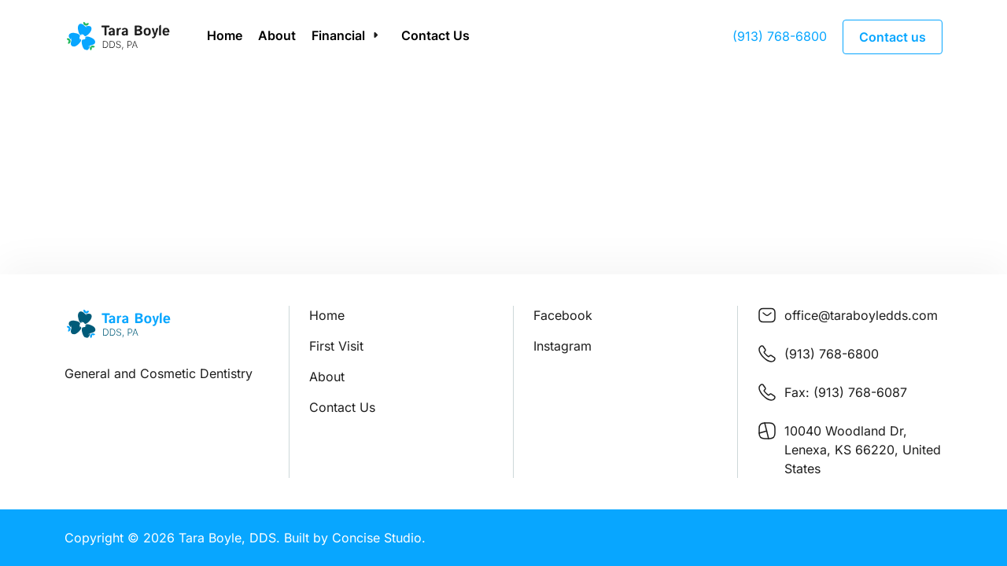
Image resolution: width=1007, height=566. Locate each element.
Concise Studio (377, 538)
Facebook (562, 315)
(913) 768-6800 (779, 36)
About (277, 35)
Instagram (562, 346)
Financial (338, 35)
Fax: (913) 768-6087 (845, 392)
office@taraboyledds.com (861, 315)
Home (224, 35)
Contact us (892, 37)
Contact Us (435, 35)
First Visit (336, 346)
